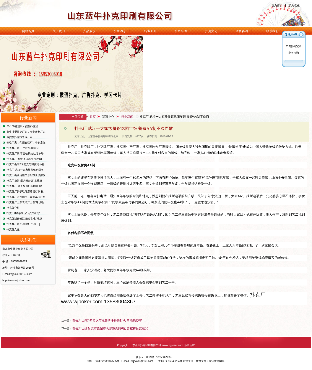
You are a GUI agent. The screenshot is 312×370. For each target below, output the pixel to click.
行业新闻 (150, 31)
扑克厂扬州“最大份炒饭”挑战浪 (24, 180)
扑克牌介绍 (13, 207)
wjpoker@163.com (21, 274)
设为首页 (277, 5)
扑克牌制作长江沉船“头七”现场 (24, 218)
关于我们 (59, 31)
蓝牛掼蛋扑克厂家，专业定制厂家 (26, 131)
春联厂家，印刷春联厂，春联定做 (26, 142)
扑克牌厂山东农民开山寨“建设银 (25, 202)
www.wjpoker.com (19, 280)
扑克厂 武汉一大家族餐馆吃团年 (25, 169)
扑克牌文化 (13, 229)
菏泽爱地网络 (216, 361)
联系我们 (272, 31)
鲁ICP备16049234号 (170, 361)
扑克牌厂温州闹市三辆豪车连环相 (26, 196)
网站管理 (188, 361)
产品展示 (89, 31)
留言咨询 (242, 31)
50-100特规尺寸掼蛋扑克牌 (22, 126)
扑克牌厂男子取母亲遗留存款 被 (25, 191)
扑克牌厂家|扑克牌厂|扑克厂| (23, 224)
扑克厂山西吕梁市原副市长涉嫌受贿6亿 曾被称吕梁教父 (110, 328)
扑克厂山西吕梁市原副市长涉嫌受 (26, 175)
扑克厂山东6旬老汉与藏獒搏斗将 (25, 164)
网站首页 (28, 31)
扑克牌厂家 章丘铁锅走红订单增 (25, 153)
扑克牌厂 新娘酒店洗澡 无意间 (24, 158)
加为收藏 (294, 5)
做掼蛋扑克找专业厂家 (19, 137)
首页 (93, 116)
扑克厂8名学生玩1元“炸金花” (23, 213)
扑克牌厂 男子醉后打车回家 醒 (24, 186)
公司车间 (181, 31)
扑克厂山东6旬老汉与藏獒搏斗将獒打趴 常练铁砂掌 (107, 320)
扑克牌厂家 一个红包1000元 (22, 148)
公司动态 (120, 31)
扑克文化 (211, 31)
